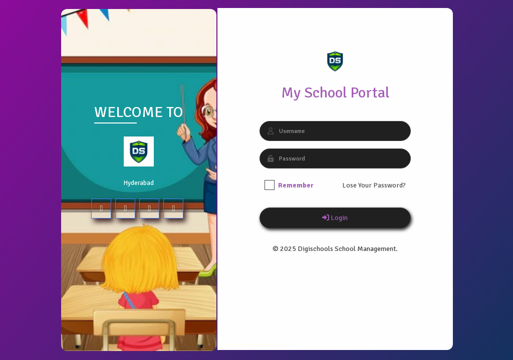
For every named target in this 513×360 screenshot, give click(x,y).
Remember (288, 185)
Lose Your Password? (373, 185)
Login (335, 218)
